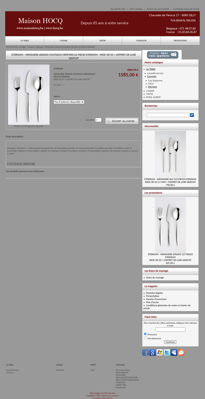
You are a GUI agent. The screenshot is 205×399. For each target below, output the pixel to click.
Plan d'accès (152, 302)
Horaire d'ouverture (156, 299)
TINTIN (102, 40)
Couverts (31, 47)
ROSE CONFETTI (122, 372)
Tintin (92, 370)
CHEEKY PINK (121, 385)
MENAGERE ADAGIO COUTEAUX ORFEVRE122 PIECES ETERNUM (70, 47)
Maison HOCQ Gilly (112, 396)
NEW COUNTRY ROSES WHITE (127, 380)
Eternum (39, 47)
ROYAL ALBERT (153, 97)
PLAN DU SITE (11, 47)
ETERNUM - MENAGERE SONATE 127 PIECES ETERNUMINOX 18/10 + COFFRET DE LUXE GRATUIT (170, 256)
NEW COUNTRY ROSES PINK (126, 377)
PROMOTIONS (180, 40)
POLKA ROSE (120, 375)
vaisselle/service (155, 73)
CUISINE (63, 40)
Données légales (154, 292)
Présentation (152, 296)
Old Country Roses (123, 370)
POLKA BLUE (120, 382)
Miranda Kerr (121, 387)
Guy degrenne (155, 80)
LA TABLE (24, 40)
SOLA (150, 83)
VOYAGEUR (141, 40)
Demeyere (60, 370)
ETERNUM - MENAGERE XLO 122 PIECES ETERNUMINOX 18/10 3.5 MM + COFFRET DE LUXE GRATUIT (170, 179)
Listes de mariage (155, 277)
